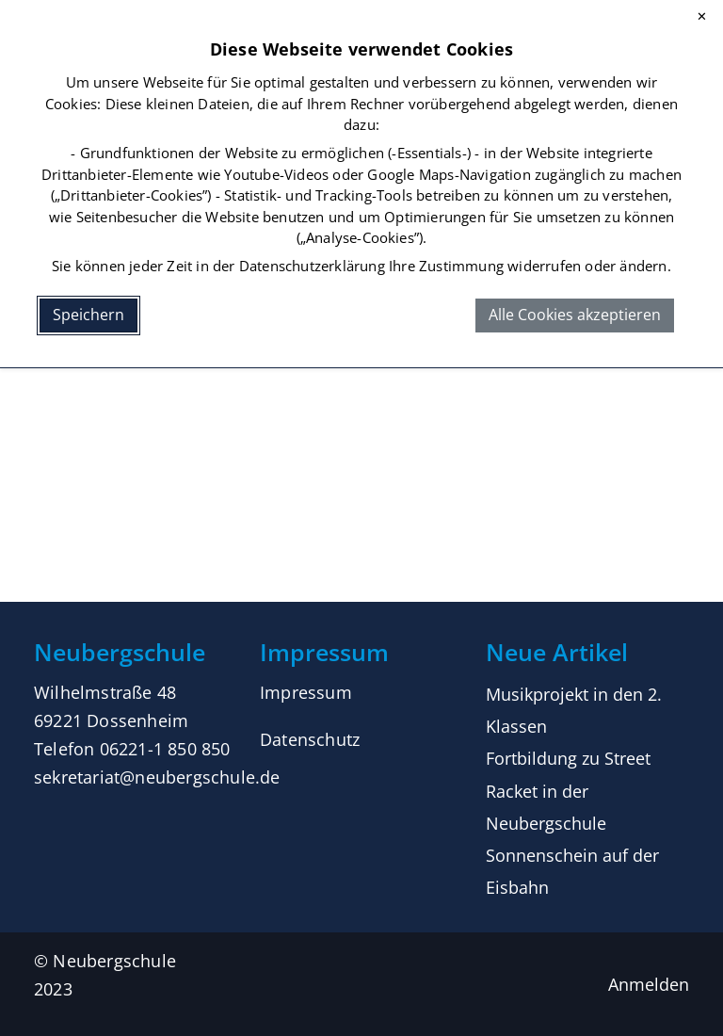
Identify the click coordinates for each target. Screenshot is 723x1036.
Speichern (88, 314)
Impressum (306, 692)
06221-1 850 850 (165, 748)
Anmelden (648, 984)
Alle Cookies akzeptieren (575, 314)
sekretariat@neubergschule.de (157, 777)
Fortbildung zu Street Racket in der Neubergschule (568, 790)
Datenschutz (310, 739)
